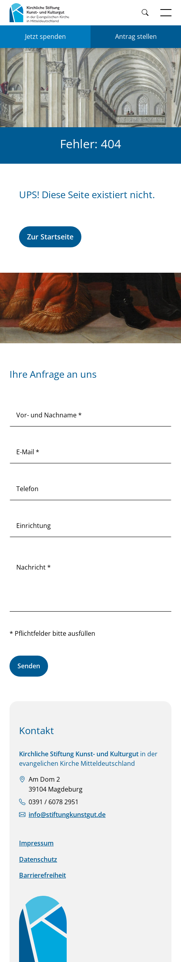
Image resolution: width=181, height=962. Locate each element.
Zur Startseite (50, 236)
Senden (28, 666)
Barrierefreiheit (42, 875)
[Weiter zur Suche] (145, 12)
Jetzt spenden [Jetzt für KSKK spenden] (45, 36)
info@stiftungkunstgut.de (67, 814)
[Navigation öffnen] (165, 12)
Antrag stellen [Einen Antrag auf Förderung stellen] (136, 36)
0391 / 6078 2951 (54, 802)
